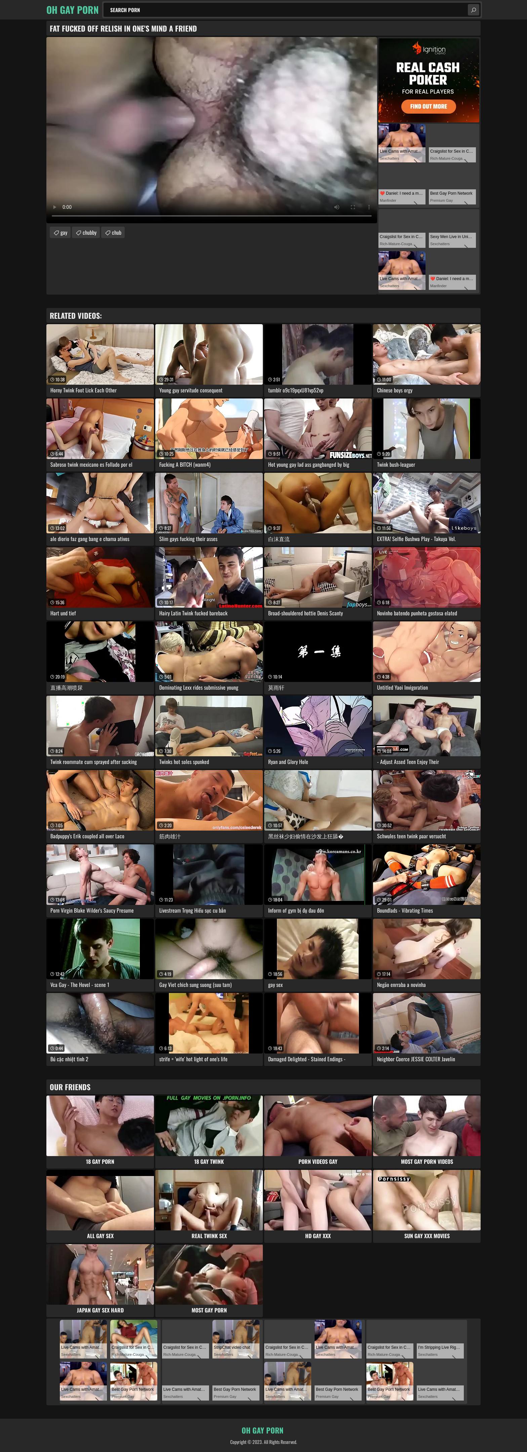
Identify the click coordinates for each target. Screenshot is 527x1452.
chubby (89, 232)
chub (116, 232)
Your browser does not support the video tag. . (211, 130)
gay (63, 232)
